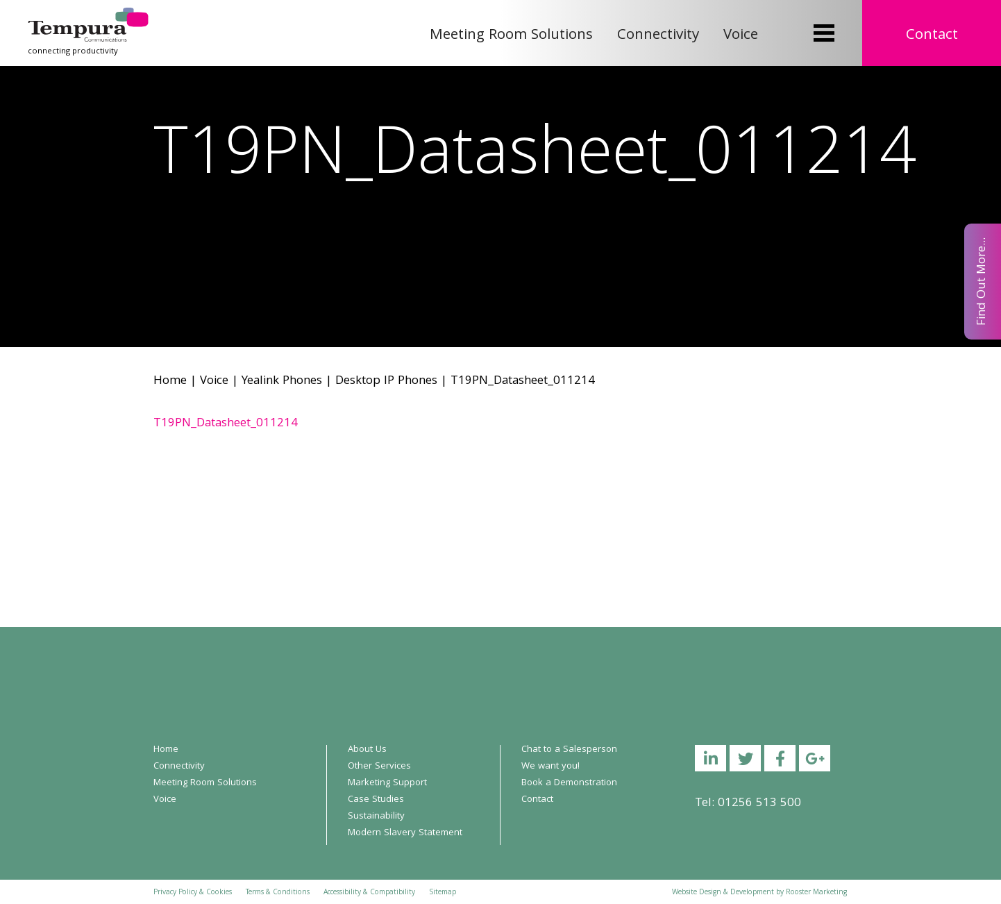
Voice (740, 36)
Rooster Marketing (816, 893)
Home (170, 381)
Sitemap (442, 893)
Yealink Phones (282, 381)
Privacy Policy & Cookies (192, 893)
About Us (367, 749)
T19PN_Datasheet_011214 (225, 424)
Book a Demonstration (569, 783)
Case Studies (376, 799)
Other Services (379, 766)
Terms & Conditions (278, 893)
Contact (932, 36)
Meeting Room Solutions (511, 36)
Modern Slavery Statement (405, 833)
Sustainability (376, 816)
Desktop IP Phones (386, 381)
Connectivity (658, 36)
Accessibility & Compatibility (369, 893)
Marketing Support (387, 783)
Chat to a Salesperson (569, 749)
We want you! (550, 766)
